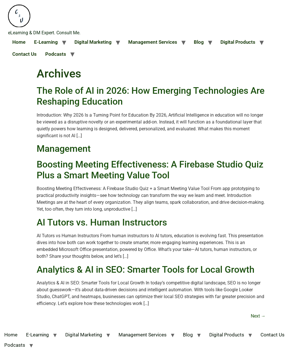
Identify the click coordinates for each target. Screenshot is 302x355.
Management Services (152, 42)
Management (64, 148)
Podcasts (55, 54)
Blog (199, 42)
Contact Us (24, 54)
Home (18, 42)
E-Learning (46, 42)
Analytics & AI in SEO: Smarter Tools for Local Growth (145, 269)
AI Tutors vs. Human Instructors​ (102, 222)
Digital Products (237, 42)
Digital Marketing (93, 42)
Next (258, 316)
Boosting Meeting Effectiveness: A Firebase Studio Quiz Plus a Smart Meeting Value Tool (150, 170)
